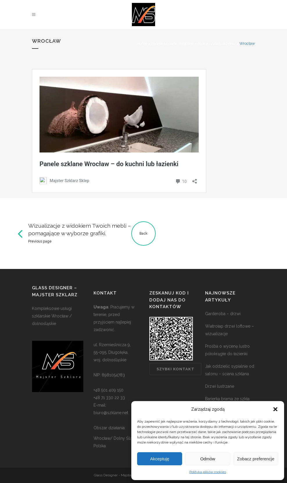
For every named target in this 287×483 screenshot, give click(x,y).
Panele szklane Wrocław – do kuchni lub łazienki (193, 43)
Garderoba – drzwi (223, 313)
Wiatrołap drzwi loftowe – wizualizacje (229, 330)
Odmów (207, 458)
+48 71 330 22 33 (109, 397)
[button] (275, 409)
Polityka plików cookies (207, 472)
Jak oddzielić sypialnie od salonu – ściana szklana (229, 370)
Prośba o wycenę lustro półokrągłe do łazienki (227, 350)
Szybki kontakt (175, 369)
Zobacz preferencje (255, 458)
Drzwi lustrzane (219, 386)
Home (142, 43)
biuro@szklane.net (111, 412)
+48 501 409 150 (108, 390)
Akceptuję (159, 458)
